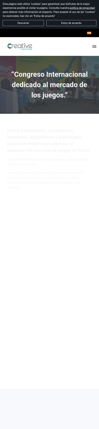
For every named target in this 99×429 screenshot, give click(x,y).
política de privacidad (82, 8)
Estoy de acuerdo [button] (71, 23)
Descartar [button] (23, 23)
